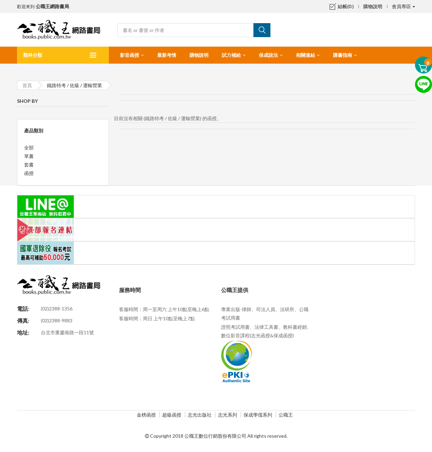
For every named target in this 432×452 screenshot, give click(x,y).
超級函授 (171, 415)
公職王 (286, 415)
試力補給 (231, 55)
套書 (29, 164)
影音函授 (129, 55)
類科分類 (32, 55)
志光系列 (227, 415)
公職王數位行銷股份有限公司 (215, 436)
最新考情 (166, 55)
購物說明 (372, 6)
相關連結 (305, 55)
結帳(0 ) (342, 6)
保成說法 (268, 55)
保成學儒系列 (258, 415)
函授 (29, 173)
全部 (29, 147)
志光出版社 (200, 415)
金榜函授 (146, 415)
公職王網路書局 (52, 6)
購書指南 (342, 55)
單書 (29, 156)
